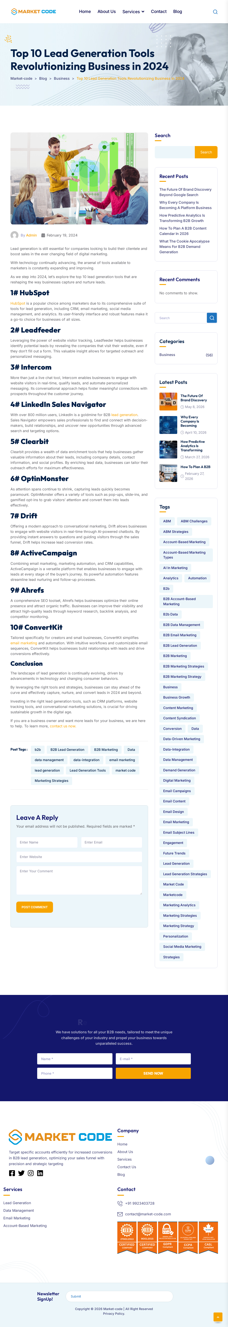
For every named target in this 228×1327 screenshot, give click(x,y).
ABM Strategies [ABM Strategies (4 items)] (175, 532)
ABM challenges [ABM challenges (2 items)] (194, 521)
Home (85, 11)
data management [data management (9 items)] (178, 760)
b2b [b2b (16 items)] (166, 588)
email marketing (23, 643)
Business (167, 354)
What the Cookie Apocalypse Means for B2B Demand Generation (184, 246)
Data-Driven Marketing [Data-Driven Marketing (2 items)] (181, 739)
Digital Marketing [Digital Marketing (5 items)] (177, 780)
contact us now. (63, 726)
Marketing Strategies (51, 781)
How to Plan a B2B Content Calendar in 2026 (182, 231)
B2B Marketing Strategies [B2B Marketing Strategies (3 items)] (183, 666)
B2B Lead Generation (67, 749)
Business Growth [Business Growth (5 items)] (176, 697)
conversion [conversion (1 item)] (172, 728)
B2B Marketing (106, 749)
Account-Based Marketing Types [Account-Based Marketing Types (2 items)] (184, 555)
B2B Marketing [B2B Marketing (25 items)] (175, 656)
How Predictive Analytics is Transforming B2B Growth (182, 218)
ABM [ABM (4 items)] (167, 521)
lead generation (124, 414)
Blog (177, 11)
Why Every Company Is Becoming (190, 421)
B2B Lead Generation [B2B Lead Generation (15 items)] (180, 645)
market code (126, 770)
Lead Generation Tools (88, 770)
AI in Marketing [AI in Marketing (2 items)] (175, 568)
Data (131, 749)
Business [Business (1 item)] (170, 687)
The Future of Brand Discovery (194, 397)
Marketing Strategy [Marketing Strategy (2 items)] (178, 926)
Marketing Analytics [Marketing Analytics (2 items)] (179, 905)
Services (131, 11)
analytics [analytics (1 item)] (170, 578)
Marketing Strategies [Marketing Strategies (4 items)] (180, 915)
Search (162, 135)
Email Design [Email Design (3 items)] (173, 812)
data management (49, 760)
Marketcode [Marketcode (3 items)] (173, 895)
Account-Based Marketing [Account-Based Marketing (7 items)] (184, 542)
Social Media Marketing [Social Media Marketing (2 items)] (182, 946)
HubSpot (17, 303)
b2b (38, 749)
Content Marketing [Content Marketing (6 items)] (178, 708)
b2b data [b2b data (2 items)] (170, 614)
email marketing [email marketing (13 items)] (176, 822)
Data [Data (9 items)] (195, 728)
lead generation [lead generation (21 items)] (176, 863)
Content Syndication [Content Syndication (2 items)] (179, 718)
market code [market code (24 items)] (173, 884)
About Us (107, 11)
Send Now (153, 1073)
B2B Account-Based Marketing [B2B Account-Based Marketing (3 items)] (179, 601)
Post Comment (35, 907)
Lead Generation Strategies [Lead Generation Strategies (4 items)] (185, 874)
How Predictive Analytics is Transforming (193, 445)
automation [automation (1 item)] (197, 578)
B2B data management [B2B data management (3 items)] (181, 625)
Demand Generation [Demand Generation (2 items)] (179, 770)
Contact (159, 11)
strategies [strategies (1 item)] (171, 957)
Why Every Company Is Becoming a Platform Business (185, 205)
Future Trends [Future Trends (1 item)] (174, 853)
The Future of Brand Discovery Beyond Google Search (185, 192)
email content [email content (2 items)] (174, 801)
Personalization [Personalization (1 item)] (175, 936)
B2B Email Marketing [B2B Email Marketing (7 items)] (179, 635)
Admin (31, 235)
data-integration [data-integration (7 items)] (176, 749)
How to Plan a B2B (195, 467)
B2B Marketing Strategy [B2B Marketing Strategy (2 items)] (182, 676)
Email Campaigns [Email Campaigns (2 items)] (177, 791)
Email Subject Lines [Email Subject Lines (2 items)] (178, 832)
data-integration (86, 760)
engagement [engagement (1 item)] (173, 843)
